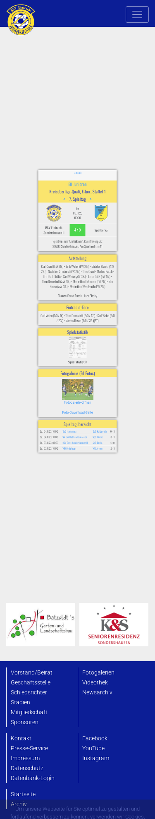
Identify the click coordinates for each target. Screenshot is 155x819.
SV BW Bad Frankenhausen (75, 392)
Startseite (23, 794)
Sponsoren (24, 722)
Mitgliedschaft (29, 712)
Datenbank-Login (33, 778)
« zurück (77, 223)
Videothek (95, 682)
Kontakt (21, 738)
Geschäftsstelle (30, 682)
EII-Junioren (77, 231)
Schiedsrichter (29, 692)
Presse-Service (29, 748)
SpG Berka (90, 396)
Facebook (94, 738)
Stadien (20, 702)
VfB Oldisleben (72, 399)
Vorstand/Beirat (31, 672)
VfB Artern (90, 399)
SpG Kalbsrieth (91, 388)
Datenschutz (27, 768)
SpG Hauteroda (72, 388)
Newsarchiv (97, 692)
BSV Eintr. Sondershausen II (76, 396)
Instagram (95, 758)
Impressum (25, 758)
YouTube (93, 748)
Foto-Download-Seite (77, 376)
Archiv (19, 804)
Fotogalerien (98, 672)
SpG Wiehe (90, 392)
